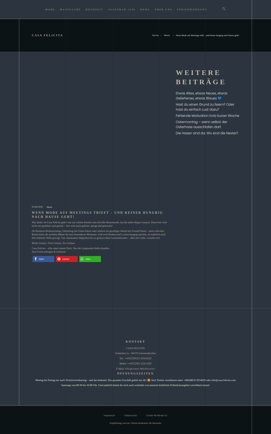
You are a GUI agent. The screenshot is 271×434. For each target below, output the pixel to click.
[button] (43, 259)
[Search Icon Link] (224, 9)
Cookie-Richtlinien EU (156, 415)
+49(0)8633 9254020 (138, 358)
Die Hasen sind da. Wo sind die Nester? (207, 133)
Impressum (109, 415)
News (167, 35)
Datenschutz (130, 415)
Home (155, 35)
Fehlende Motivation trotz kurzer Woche (207, 115)
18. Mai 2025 (37, 206)
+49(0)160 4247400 (139, 363)
